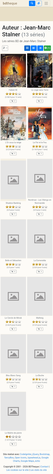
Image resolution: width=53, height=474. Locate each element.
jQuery (35, 454)
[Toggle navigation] (46, 3)
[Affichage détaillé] (34, 48)
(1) (47, 48)
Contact (44, 466)
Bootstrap (45, 454)
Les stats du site (38, 470)
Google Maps (27, 461)
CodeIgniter (25, 454)
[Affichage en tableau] (40, 48)
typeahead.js (34, 457)
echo (37, 461)
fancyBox (9, 457)
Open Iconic (21, 457)
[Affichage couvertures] (27, 48)
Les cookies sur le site (17, 470)
